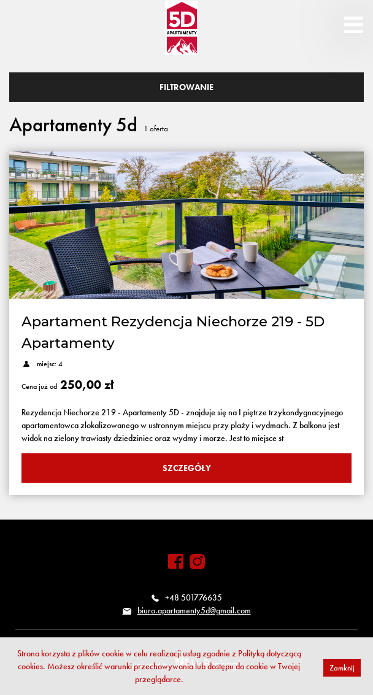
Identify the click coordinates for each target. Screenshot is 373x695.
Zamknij (342, 667)
